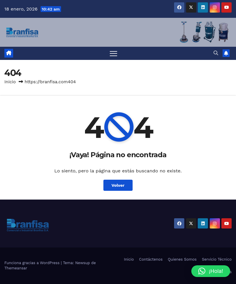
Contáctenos (150, 259)
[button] (216, 53)
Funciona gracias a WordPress (32, 263)
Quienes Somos (182, 259)
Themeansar (15, 268)
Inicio (10, 81)
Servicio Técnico (217, 259)
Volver (118, 185)
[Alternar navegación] (113, 53)
